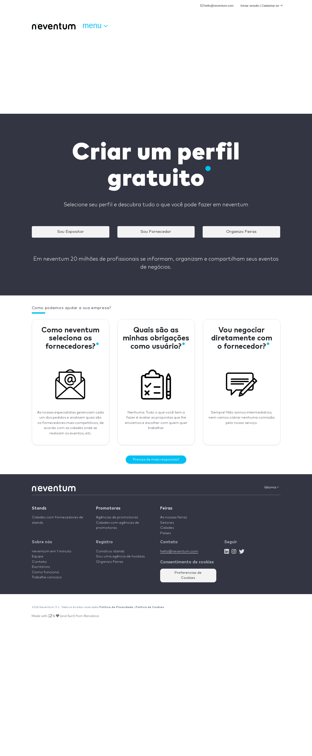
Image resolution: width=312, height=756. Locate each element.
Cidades (167, 528)
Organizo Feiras (241, 232)
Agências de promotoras (117, 517)
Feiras (166, 508)
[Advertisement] (156, 73)
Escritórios (41, 567)
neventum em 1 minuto (51, 551)
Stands (39, 508)
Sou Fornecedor (156, 232)
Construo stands (110, 551)
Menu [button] (95, 25)
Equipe (37, 556)
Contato (39, 562)
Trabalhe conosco (47, 577)
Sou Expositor (70, 232)
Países (165, 533)
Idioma (271, 487)
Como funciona (45, 572)
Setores (167, 523)
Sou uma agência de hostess (120, 556)
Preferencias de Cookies (188, 575)
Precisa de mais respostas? (156, 459)
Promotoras (108, 508)
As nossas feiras (173, 517)
